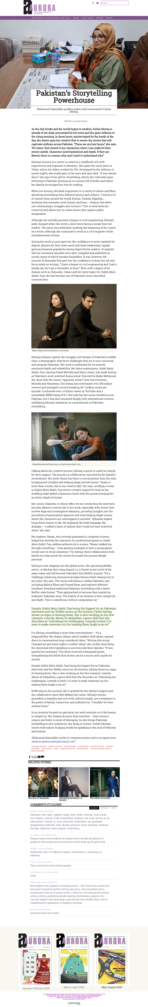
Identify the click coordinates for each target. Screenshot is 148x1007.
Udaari (56, 748)
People (99, 17)
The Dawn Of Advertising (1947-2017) (51, 17)
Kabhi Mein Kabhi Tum (68, 748)
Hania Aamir (35, 748)
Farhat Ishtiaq (46, 748)
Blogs (109, 17)
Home (76, 17)
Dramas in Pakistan (55, 746)
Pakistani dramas (70, 746)
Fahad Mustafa (83, 746)
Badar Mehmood (82, 748)
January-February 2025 (36, 988)
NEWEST (105, 808)
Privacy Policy (81, 999)
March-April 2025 (74, 987)
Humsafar (109, 746)
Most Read (87, 17)
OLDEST (94, 808)
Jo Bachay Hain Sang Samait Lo (101, 748)
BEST (114, 808)
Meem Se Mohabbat (38, 751)
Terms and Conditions (69, 999)
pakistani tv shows (97, 746)
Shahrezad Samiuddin (39, 746)
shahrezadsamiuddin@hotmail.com (52, 741)
